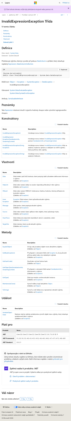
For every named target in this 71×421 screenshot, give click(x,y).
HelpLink (5, 185)
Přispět (37, 412)
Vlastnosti (6, 39)
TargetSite (6, 224)
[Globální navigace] (2, 3)
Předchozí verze (21, 412)
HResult (5, 191)
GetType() (6, 277)
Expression (12, 64)
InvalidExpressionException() (11, 133)
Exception (20, 82)
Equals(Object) (7, 247)
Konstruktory (7, 36)
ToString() (6, 290)
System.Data (14, 53)
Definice (5, 31)
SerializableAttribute (15, 98)
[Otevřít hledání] (60, 3)
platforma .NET (13, 15)
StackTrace (6, 218)
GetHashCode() (7, 261)
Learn (4, 15)
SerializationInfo (38, 141)
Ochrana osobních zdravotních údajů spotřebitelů (17, 415)
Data (4, 176)
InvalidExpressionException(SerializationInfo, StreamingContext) (11, 139)
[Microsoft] (35, 2)
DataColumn (41, 61)
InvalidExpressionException (53, 133)
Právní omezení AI (7, 412)
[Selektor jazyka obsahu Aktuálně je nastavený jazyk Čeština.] (6, 407)
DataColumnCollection (25, 64)
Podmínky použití (42, 415)
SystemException (33, 82)
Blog (29, 412)
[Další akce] (67, 15)
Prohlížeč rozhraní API (29, 15)
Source (5, 212)
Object (12, 82)
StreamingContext (51, 141)
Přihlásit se (66, 3)
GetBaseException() (9, 253)
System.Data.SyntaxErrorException (22, 93)
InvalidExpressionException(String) (13, 154)
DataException (47, 82)
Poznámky (6, 33)
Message (5, 205)
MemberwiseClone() (9, 284)
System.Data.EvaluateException (21, 90)
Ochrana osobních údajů (50, 412)
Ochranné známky (57, 415)
